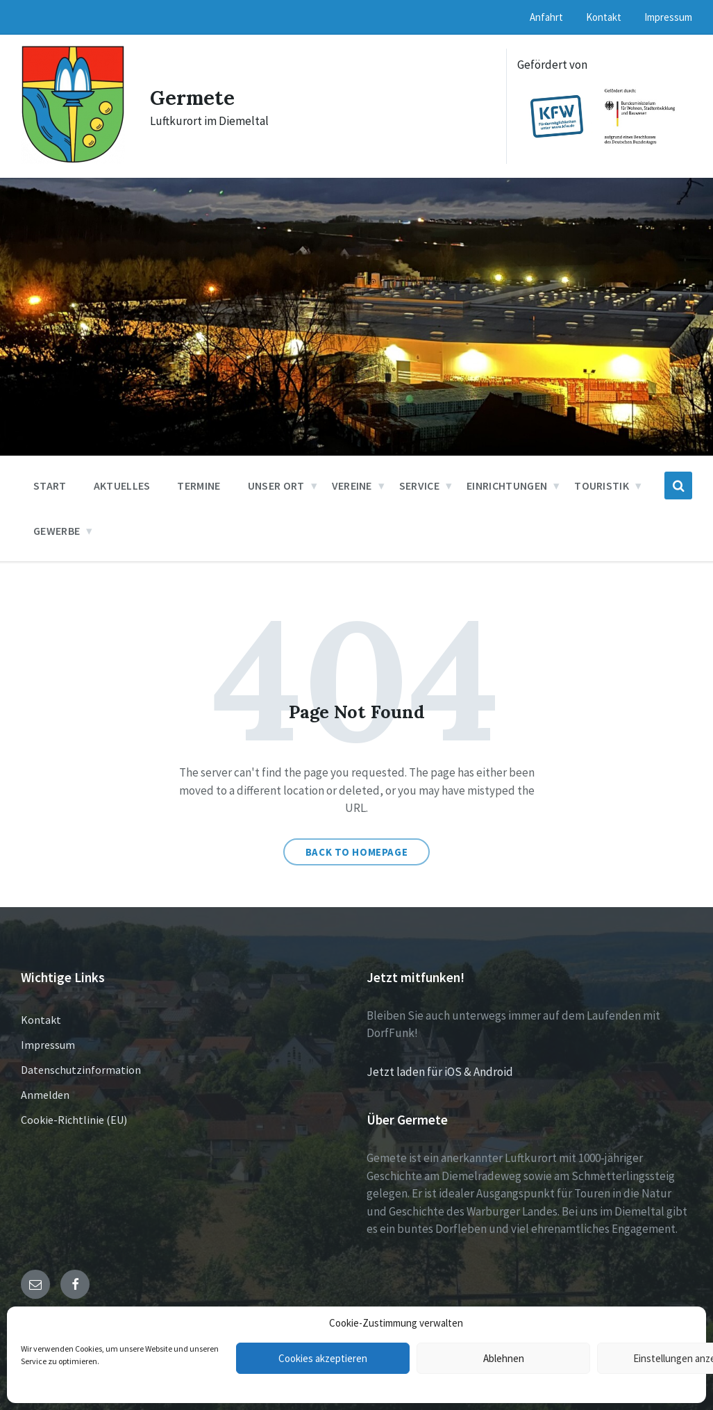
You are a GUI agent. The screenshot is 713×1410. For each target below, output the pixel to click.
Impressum (48, 1045)
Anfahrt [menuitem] (546, 17)
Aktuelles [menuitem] (122, 485)
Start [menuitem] (50, 485)
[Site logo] (73, 159)
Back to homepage (356, 852)
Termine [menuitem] (198, 485)
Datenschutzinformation (81, 1070)
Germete (194, 97)
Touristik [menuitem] (601, 485)
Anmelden (45, 1095)
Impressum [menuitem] (668, 17)
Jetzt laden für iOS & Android (440, 1071)
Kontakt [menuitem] (603, 17)
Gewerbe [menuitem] (56, 531)
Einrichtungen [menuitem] (507, 485)
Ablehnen (503, 1358)
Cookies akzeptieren (322, 1358)
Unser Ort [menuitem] (276, 485)
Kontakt (41, 1020)
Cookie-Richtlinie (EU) (74, 1120)
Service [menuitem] (419, 485)
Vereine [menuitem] (352, 485)
